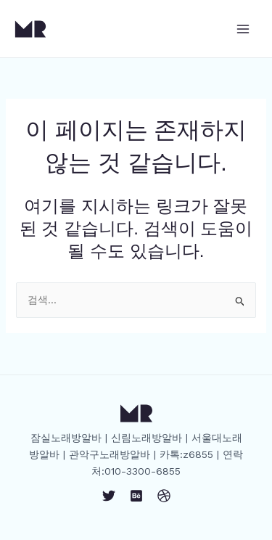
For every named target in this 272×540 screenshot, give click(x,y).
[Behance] (136, 495)
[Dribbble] (163, 495)
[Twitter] (108, 495)
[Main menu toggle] (242, 29)
